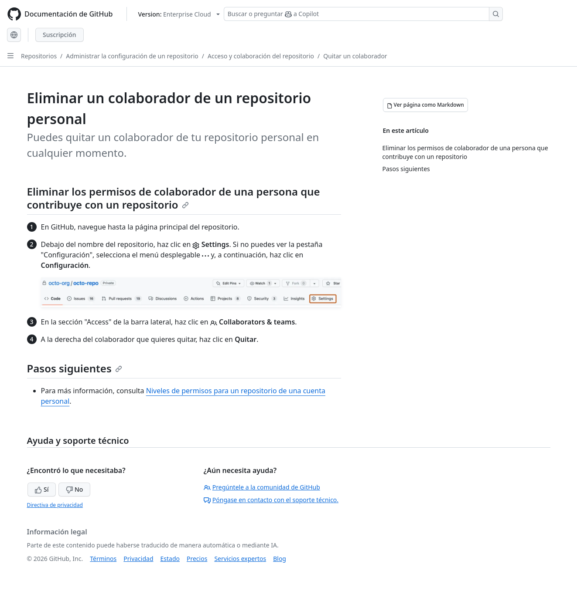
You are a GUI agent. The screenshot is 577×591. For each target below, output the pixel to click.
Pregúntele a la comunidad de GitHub (262, 487)
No (74, 489)
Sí (41, 489)
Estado (170, 558)
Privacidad (138, 558)
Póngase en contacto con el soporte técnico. (271, 500)
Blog (279, 558)
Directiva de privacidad (55, 505)
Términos (103, 558)
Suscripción (59, 34)
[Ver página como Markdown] (425, 105)
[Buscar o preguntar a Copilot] (363, 14)
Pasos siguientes (74, 368)
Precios (197, 558)
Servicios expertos (240, 558)
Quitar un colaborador (355, 56)
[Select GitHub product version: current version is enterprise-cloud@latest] (178, 14)
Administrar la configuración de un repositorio (132, 56)
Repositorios (39, 56)
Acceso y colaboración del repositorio (261, 56)
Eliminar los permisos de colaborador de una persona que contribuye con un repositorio (173, 198)
